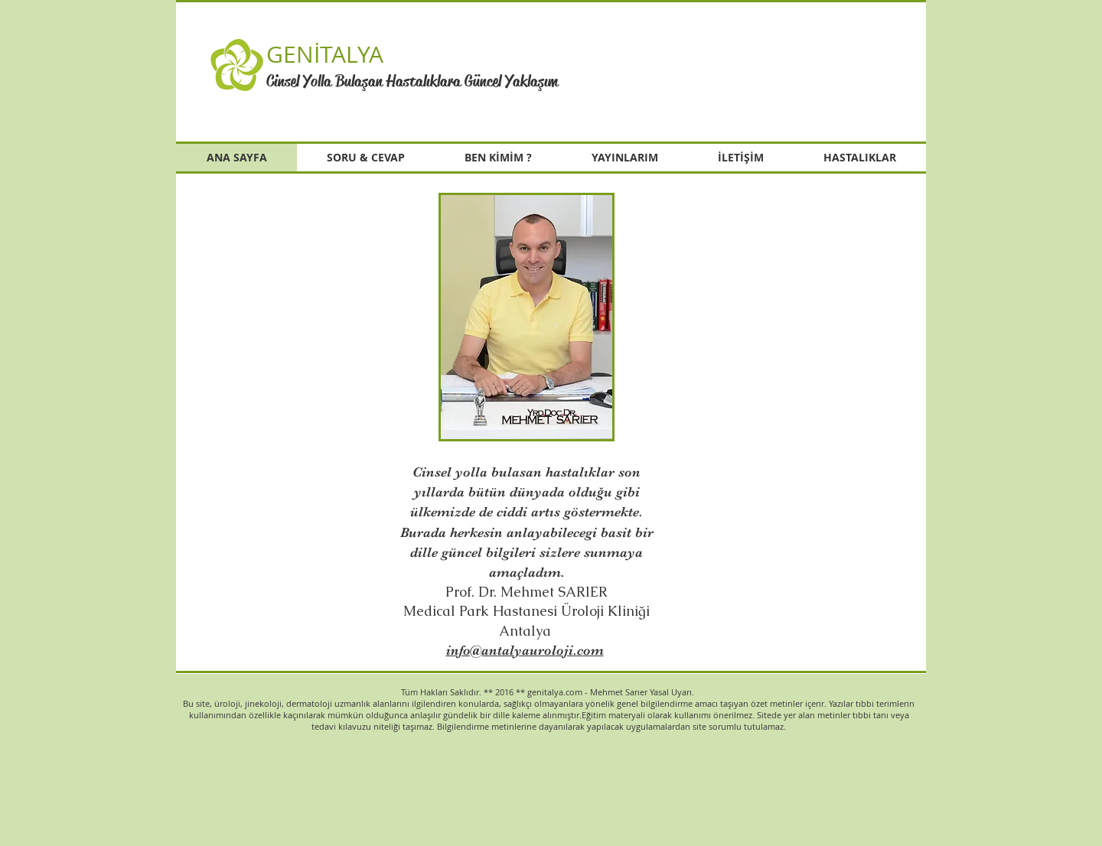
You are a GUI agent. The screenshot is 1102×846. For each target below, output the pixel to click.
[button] (753, 69)
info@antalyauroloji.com (525, 650)
